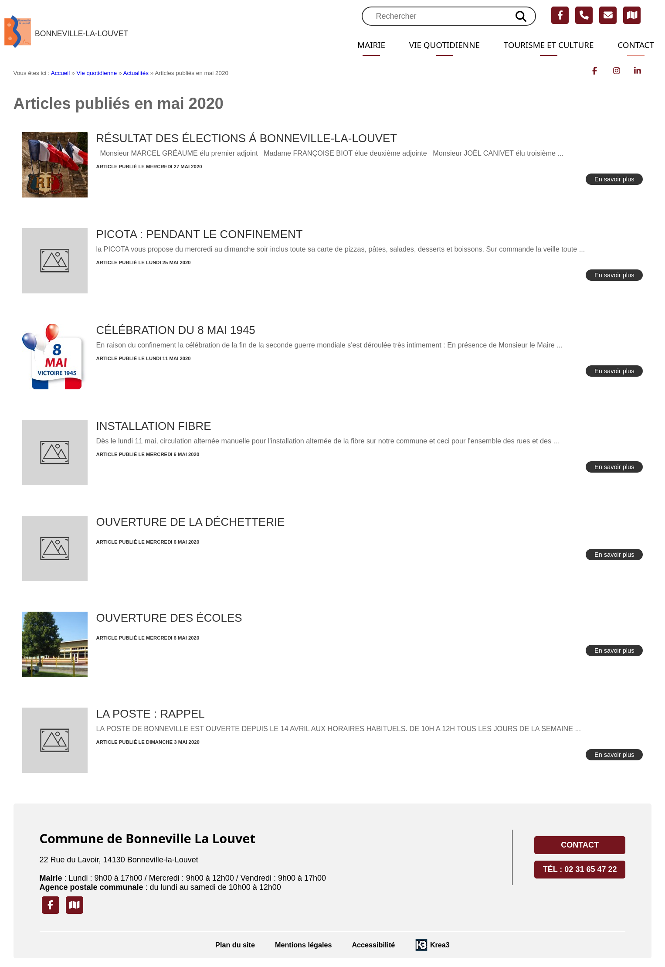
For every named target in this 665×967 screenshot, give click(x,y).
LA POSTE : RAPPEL (150, 714)
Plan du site (235, 945)
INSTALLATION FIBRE (153, 426)
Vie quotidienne (436, 45)
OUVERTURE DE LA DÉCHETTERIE (190, 522)
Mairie (360, 45)
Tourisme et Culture (544, 45)
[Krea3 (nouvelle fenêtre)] (432, 945)
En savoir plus (614, 179)
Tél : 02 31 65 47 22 (580, 869)
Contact (635, 45)
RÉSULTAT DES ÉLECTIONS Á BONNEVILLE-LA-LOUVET (246, 138)
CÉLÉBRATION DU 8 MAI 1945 (175, 330)
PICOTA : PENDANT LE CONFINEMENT (199, 234)
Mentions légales (303, 945)
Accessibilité (373, 945)
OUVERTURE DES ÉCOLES (169, 618)
